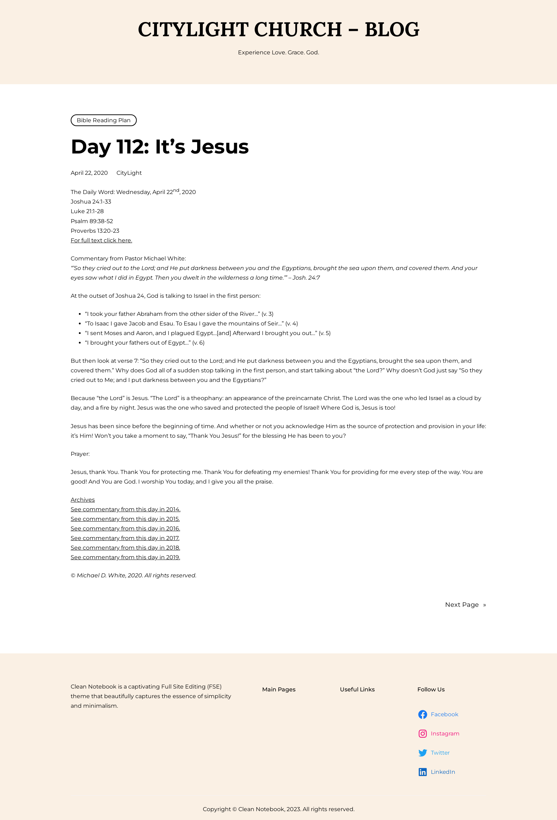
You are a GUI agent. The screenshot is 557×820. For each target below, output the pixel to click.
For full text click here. (101, 240)
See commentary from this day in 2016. (125, 528)
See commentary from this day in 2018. (125, 547)
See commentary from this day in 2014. (125, 509)
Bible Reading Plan (104, 120)
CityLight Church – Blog (279, 29)
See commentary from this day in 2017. (125, 538)
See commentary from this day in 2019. (125, 557)
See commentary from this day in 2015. (125, 519)
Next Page (465, 604)
